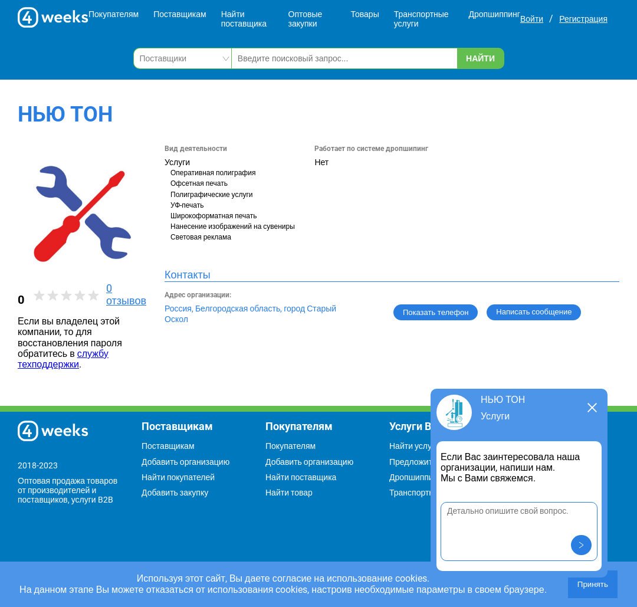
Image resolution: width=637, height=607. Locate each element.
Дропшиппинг (494, 14)
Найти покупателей (178, 477)
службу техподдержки (63, 359)
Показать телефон (435, 312)
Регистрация (583, 19)
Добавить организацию (185, 462)
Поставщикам (179, 14)
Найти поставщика (244, 18)
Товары (365, 14)
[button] (581, 545)
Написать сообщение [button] (534, 311)
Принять (592, 584)
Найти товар (289, 492)
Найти (480, 58)
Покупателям (113, 14)
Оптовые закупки (305, 18)
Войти (531, 19)
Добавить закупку (175, 492)
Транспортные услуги (421, 18)
